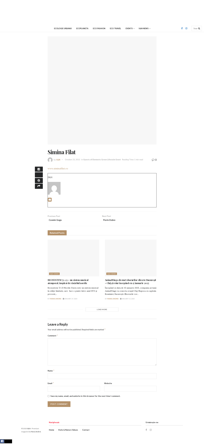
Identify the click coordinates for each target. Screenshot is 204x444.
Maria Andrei (55, 299)
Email (51, 384)
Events (129, 28)
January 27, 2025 (70, 299)
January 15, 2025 (127, 299)
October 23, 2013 (72, 159)
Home (51, 430)
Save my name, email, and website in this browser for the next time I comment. (85, 396)
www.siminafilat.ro (58, 168)
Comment (53, 336)
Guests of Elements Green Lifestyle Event (102, 159)
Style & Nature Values (68, 430)
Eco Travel (115, 28)
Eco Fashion (99, 28)
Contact (85, 430)
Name (51, 371)
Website (108, 384)
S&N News (144, 28)
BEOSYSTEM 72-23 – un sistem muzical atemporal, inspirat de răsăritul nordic (68, 282)
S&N (58, 159)
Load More (102, 310)
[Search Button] (199, 28)
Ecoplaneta (82, 28)
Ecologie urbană (63, 28)
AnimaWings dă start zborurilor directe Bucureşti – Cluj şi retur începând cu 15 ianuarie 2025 (130, 282)
